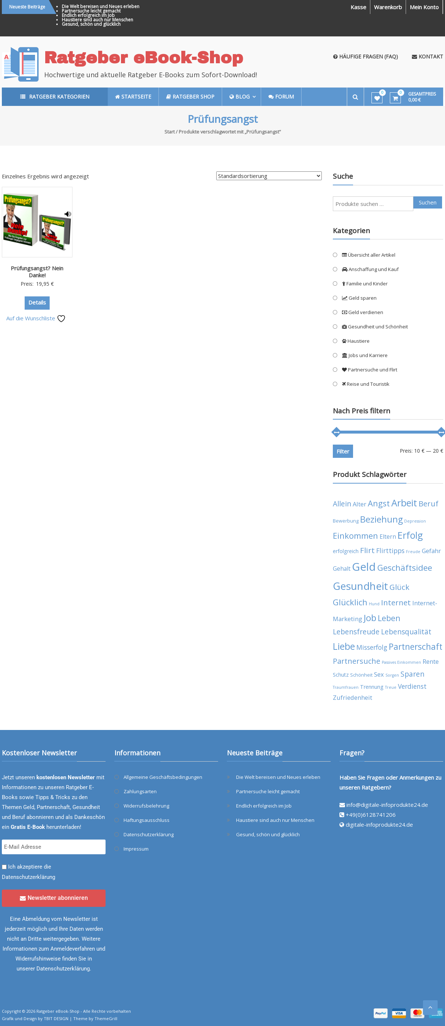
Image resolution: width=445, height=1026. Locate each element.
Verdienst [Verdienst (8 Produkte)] (412, 686)
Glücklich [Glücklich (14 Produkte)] (350, 602)
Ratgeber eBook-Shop (143, 58)
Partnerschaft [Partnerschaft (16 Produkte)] (415, 646)
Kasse (358, 7)
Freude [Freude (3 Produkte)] (413, 551)
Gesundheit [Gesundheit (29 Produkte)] (360, 586)
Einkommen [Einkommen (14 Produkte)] (355, 535)
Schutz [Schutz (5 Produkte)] (341, 674)
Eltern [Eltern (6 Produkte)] (388, 536)
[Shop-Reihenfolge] (269, 175)
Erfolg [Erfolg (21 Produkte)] (410, 535)
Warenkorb (388, 7)
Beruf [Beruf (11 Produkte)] (428, 504)
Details (37, 302)
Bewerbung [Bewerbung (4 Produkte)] (346, 521)
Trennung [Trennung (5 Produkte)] (372, 686)
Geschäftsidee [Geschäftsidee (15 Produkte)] (404, 567)
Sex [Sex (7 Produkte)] (379, 674)
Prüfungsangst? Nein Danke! (37, 271)
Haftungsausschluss (147, 820)
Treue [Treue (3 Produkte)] (390, 687)
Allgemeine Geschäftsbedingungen (163, 777)
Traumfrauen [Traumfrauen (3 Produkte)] (346, 687)
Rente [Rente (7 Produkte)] (431, 661)
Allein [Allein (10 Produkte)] (342, 504)
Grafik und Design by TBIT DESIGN (35, 1018)
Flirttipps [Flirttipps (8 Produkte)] (390, 550)
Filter (343, 451)
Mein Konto (424, 7)
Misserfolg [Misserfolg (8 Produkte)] (371, 647)
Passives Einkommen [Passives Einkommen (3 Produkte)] (401, 662)
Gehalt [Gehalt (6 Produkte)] (341, 568)
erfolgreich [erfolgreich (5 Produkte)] (346, 551)
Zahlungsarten (140, 791)
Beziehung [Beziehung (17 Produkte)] (381, 519)
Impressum (136, 848)
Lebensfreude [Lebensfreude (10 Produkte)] (356, 632)
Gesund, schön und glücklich (91, 24)
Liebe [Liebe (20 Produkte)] (344, 646)
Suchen (428, 202)
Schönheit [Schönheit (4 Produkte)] (361, 675)
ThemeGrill (106, 1018)
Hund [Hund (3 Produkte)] (374, 603)
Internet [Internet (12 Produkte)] (396, 602)
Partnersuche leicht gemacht (91, 11)
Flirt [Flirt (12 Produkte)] (367, 550)
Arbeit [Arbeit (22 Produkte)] (404, 502)
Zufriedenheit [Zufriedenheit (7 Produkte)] (352, 697)
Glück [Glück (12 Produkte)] (399, 587)
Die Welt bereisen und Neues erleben (100, 6)
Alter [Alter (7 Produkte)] (359, 504)
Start (169, 131)
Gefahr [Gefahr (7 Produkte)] (431, 550)
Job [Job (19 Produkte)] (370, 618)
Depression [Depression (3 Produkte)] (415, 521)
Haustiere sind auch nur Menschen (97, 20)
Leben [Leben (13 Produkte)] (389, 618)
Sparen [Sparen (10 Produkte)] (412, 674)
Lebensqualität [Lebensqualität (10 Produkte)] (406, 632)
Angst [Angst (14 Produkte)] (379, 503)
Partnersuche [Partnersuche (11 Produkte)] (356, 661)
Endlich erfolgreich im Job (88, 15)
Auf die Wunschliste (36, 318)
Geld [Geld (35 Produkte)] (364, 566)
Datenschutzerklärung (28, 877)
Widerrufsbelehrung (146, 805)
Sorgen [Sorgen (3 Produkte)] (392, 675)
